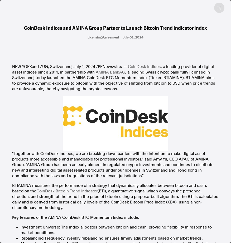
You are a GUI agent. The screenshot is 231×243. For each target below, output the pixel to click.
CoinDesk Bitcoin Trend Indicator (67, 191)
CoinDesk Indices (144, 66)
